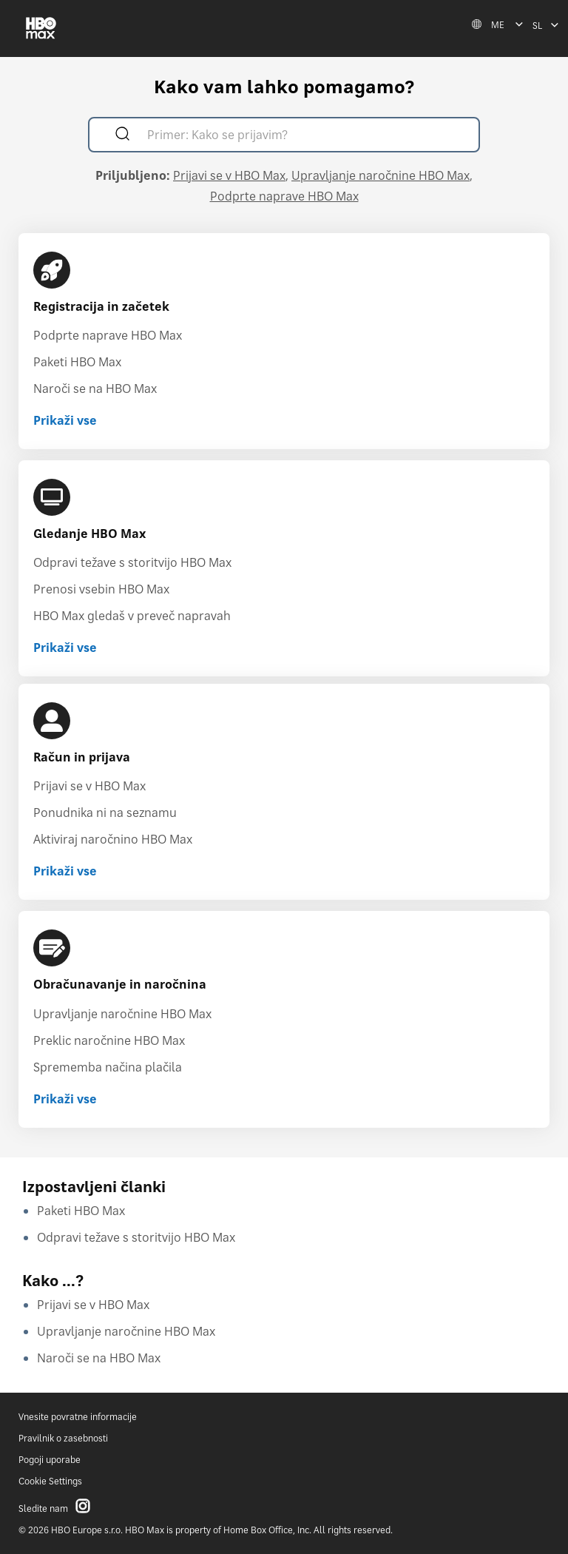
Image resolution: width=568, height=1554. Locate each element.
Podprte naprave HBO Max (284, 196)
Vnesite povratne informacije (77, 1416)
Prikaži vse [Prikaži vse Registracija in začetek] (65, 420)
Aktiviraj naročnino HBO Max (112, 839)
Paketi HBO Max (77, 362)
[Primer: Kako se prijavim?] (305, 136)
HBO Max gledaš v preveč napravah (132, 616)
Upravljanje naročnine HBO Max (380, 175)
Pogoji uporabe (49, 1459)
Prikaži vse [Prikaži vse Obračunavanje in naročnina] (65, 1099)
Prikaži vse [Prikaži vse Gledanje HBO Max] (65, 647)
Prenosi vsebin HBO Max (101, 589)
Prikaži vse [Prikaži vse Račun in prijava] (65, 871)
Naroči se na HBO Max (95, 388)
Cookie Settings (50, 1481)
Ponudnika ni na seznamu (105, 812)
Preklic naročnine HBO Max (109, 1040)
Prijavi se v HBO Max (229, 175)
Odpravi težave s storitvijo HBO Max (132, 562)
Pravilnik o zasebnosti (63, 1438)
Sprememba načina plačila (107, 1067)
